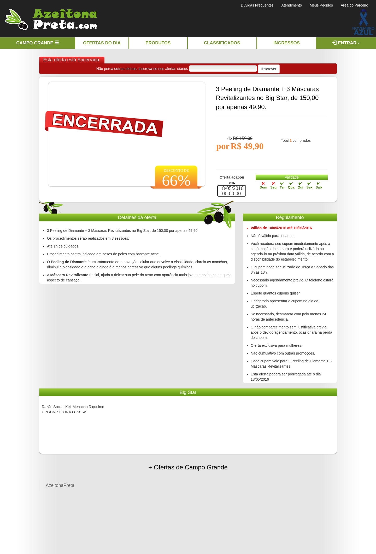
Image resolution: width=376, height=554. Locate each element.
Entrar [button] (346, 42)
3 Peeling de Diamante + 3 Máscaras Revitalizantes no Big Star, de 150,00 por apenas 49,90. (267, 97)
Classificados (222, 42)
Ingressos (286, 42)
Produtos (158, 42)
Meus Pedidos (321, 5)
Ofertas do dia (102, 42)
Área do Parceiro (354, 5)
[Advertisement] (220, 21)
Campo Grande (37, 42)
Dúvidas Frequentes (257, 5)
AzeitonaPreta (60, 485)
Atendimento (291, 5)
